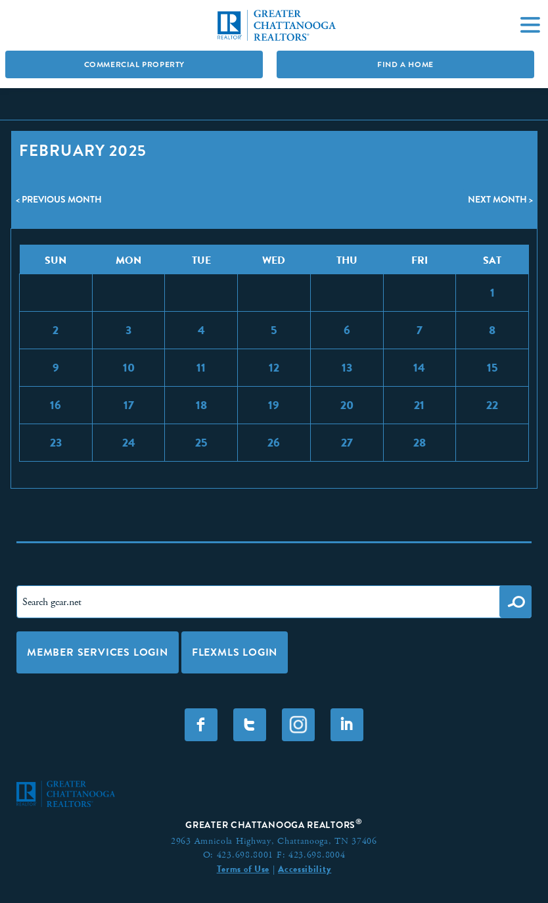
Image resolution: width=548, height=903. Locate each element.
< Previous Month (59, 199)
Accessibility (304, 869)
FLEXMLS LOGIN (234, 652)
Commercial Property (134, 64)
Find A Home (405, 64)
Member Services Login (97, 652)
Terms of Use (243, 869)
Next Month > (500, 199)
